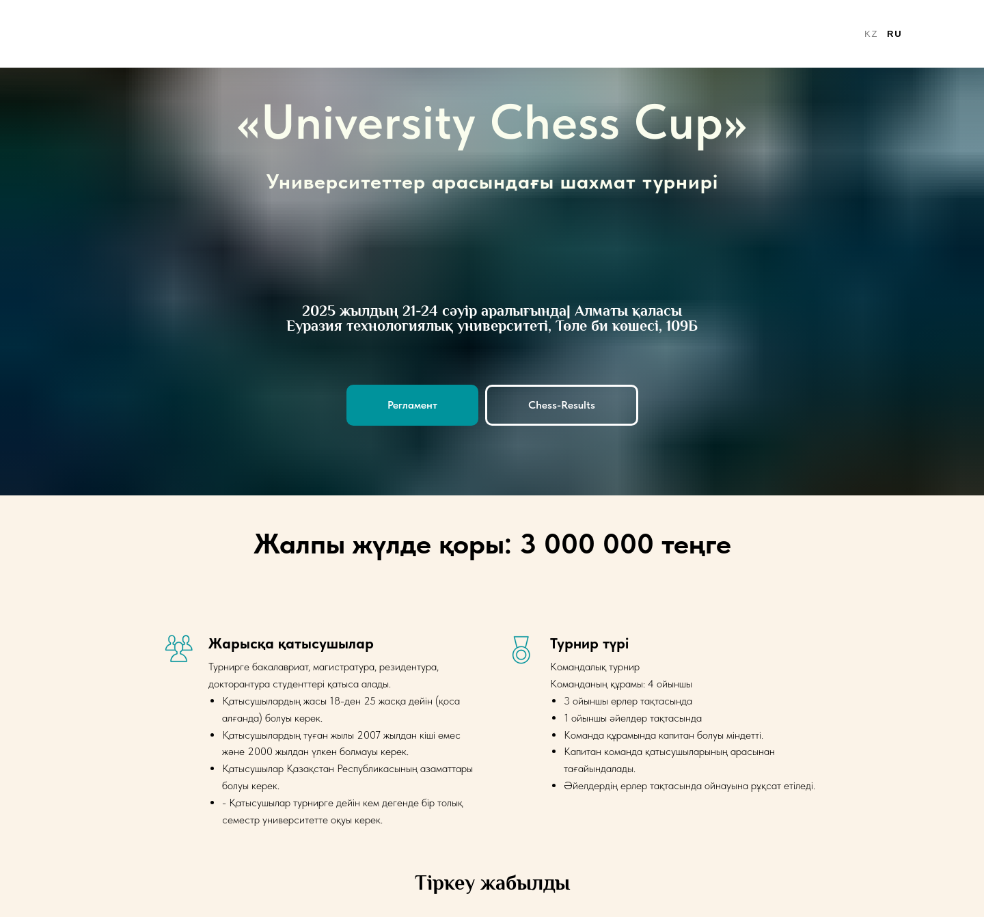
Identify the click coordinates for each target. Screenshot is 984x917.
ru (894, 34)
